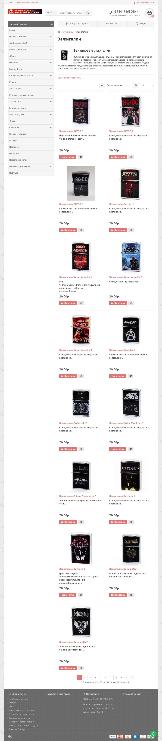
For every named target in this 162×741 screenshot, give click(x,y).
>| (132, 677)
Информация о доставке (27, 2)
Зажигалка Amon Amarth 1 (75, 277)
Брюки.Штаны (30, 69)
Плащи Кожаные (30, 36)
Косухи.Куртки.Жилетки (30, 75)
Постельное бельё (18, 160)
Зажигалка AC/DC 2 (121, 131)
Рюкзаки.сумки (30, 114)
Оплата (11, 702)
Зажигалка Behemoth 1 (123, 568)
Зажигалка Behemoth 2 (73, 642)
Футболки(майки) (30, 43)
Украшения (30, 101)
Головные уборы (30, 108)
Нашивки (30, 62)
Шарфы (13, 140)
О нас (10, 2)
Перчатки (14, 153)
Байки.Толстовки (30, 49)
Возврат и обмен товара (20, 721)
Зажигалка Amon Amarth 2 (125, 277)
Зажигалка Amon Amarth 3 (75, 350)
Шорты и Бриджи (18, 134)
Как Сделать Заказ (17, 699)
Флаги (12, 121)
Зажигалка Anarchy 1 (122, 350)
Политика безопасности (20, 714)
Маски (12, 30)
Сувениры (30, 127)
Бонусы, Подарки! (17, 729)
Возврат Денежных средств (22, 725)
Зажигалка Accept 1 (121, 204)
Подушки (14, 173)
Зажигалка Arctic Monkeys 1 (126, 423)
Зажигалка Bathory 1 (122, 495)
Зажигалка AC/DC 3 (71, 204)
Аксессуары (30, 88)
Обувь (30, 56)
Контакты (112, 23)
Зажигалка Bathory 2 (72, 568)
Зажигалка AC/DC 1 (71, 131)
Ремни (12, 82)
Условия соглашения (19, 718)
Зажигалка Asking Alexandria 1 (78, 495)
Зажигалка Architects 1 (73, 423)
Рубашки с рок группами (21, 95)
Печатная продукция (30, 166)
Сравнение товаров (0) (69, 77)
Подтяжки (14, 147)
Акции (141, 23)
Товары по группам (77, 23)
